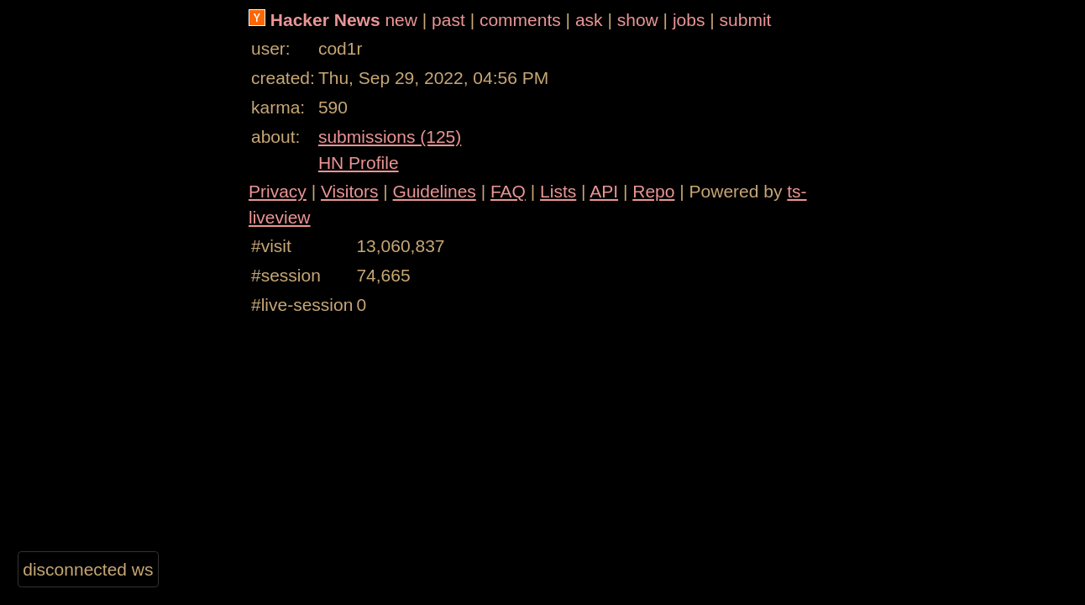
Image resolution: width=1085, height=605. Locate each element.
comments (520, 19)
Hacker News (325, 19)
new (401, 19)
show (637, 19)
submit (746, 19)
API (604, 191)
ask (589, 19)
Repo (653, 191)
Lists (558, 191)
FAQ (508, 191)
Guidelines (434, 191)
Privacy (278, 191)
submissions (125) (389, 136)
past (448, 19)
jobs (689, 19)
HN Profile (358, 162)
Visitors (349, 191)
